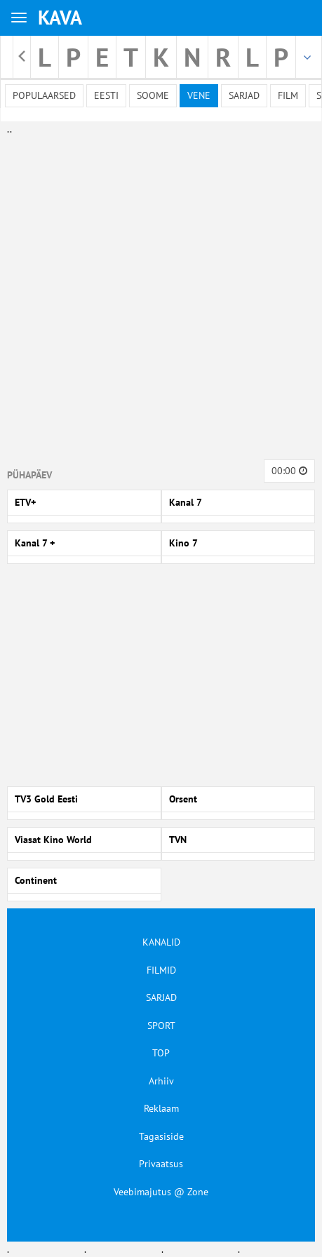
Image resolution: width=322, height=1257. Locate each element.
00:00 (289, 470)
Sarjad (244, 95)
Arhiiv (161, 1081)
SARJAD (161, 997)
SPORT (161, 1025)
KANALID (161, 942)
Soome (153, 95)
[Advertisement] (158, 294)
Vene (198, 95)
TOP (161, 1053)
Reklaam (161, 1108)
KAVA (60, 17)
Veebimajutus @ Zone (161, 1192)
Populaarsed (44, 95)
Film (288, 95)
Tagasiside (161, 1136)
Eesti (106, 95)
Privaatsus (161, 1164)
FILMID (161, 970)
